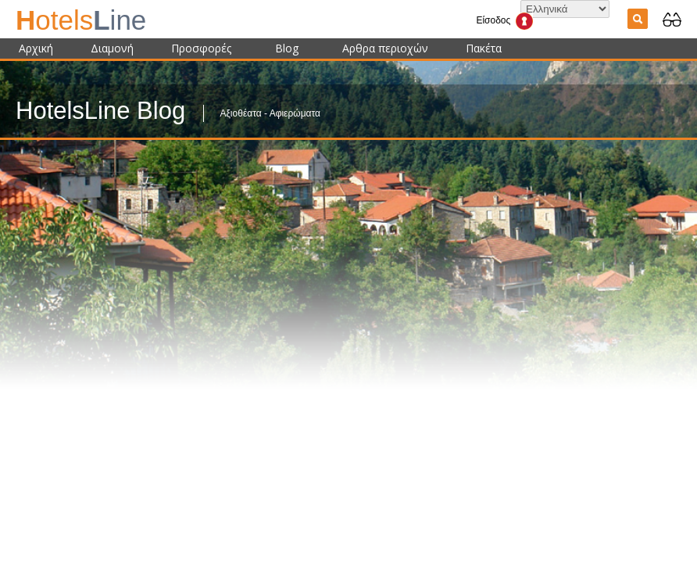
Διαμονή (112, 48)
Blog (287, 48)
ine (81, 20)
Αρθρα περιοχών (385, 48)
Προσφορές (201, 48)
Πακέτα (484, 48)
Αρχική (36, 48)
